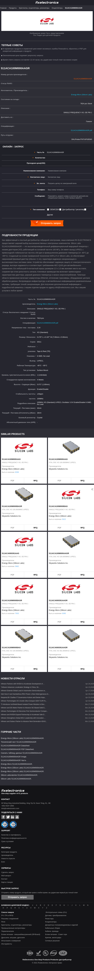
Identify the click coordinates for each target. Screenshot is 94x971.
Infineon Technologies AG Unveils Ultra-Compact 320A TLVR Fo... (24, 701)
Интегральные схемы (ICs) (56, 912)
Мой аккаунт (6, 876)
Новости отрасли (8, 858)
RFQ (36, 481)
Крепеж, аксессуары (53, 938)
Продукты (13, 8)
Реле (3, 922)
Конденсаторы (51, 922)
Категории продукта (9, 852)
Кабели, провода (51, 931)
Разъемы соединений (9, 919)
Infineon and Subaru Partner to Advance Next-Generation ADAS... (24, 721)
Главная (3, 8)
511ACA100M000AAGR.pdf (81, 130)
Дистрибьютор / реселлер (73, 209)
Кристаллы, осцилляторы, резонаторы (34, 8)
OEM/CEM (54, 209)
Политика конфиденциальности (14, 838)
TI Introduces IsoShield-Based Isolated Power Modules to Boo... (23, 704)
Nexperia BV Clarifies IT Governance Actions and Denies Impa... (23, 697)
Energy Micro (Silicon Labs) (81, 95)
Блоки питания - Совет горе (56, 934)
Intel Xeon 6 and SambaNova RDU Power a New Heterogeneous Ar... (25, 694)
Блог (3, 862)
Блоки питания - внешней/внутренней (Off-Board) (20, 934)
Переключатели (7, 931)
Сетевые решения (52, 941)
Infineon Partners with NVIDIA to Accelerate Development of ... (23, 684)
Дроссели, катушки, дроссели (13, 938)
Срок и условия (7, 841)
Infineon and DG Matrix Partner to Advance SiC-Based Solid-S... (23, 708)
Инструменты (6, 944)
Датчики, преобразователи (55, 915)
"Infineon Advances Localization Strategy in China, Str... (20, 687)
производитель (7, 855)
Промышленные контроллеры (13, 928)
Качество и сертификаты (11, 835)
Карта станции (7, 882)
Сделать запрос (7, 872)
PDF (12, 481)
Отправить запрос (17, 897)
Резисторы (49, 919)
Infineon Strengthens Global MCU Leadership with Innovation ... (23, 718)
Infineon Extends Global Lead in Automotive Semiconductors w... (23, 691)
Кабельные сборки (52, 928)
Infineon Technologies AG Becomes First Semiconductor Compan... (24, 711)
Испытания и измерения (11, 941)
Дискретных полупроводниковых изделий (61, 925)
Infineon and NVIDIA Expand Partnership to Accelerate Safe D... (23, 714)
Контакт (4, 879)
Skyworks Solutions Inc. (58, 469)
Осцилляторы (57, 8)
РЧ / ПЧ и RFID (7, 915)
